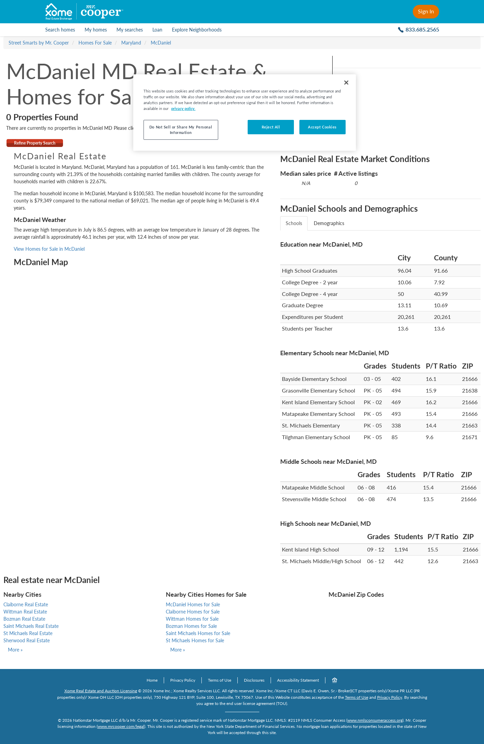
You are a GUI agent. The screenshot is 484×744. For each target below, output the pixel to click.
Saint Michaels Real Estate (31, 626)
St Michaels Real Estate (27, 633)
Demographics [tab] (329, 223)
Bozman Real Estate (24, 619)
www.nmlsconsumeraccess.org (374, 720)
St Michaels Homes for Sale (195, 640)
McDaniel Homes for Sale (193, 604)
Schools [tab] (294, 223)
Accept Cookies (322, 127)
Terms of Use (219, 680)
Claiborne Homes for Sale (193, 612)
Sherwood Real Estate (26, 640)
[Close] (346, 82)
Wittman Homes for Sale (192, 619)
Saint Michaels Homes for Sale (198, 633)
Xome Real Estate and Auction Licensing (100, 690)
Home (152, 680)
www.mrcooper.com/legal (121, 726)
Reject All (271, 127)
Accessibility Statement (298, 680)
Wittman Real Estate (25, 612)
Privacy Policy (182, 680)
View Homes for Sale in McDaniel (49, 249)
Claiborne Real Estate (25, 604)
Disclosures (254, 680)
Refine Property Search (34, 143)
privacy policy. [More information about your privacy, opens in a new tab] (183, 108)
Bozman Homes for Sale (191, 626)
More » (15, 650)
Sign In (426, 11)
